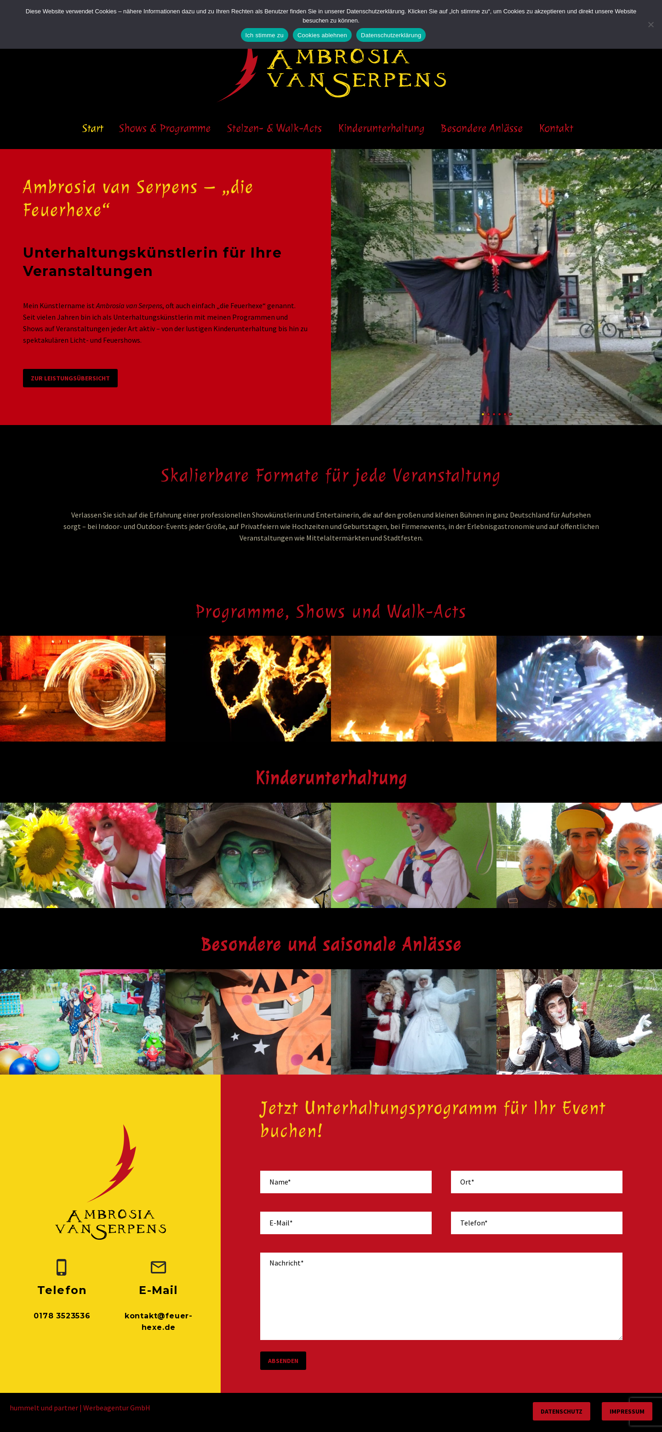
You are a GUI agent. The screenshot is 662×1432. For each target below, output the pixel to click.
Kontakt (556, 128)
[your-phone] (536, 1223)
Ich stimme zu (264, 35)
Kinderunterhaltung (381, 128)
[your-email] (346, 1223)
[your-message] (441, 1296)
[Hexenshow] (248, 856)
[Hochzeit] (83, 1022)
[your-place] (536, 1182)
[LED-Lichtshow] (579, 689)
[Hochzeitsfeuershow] (248, 689)
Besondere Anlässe (482, 128)
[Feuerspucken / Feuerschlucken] (413, 689)
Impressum (627, 1411)
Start (92, 128)
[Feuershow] (83, 689)
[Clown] (83, 856)
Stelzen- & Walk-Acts (274, 128)
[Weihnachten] (413, 1022)
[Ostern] (579, 1022)
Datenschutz (561, 1411)
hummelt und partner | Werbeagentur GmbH (80, 1407)
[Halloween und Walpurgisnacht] (248, 1022)
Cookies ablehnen (322, 35)
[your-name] (346, 1182)
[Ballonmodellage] (413, 856)
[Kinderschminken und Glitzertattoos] (579, 856)
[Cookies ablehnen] (650, 24)
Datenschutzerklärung (391, 35)
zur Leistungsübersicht (70, 378)
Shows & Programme (165, 128)
